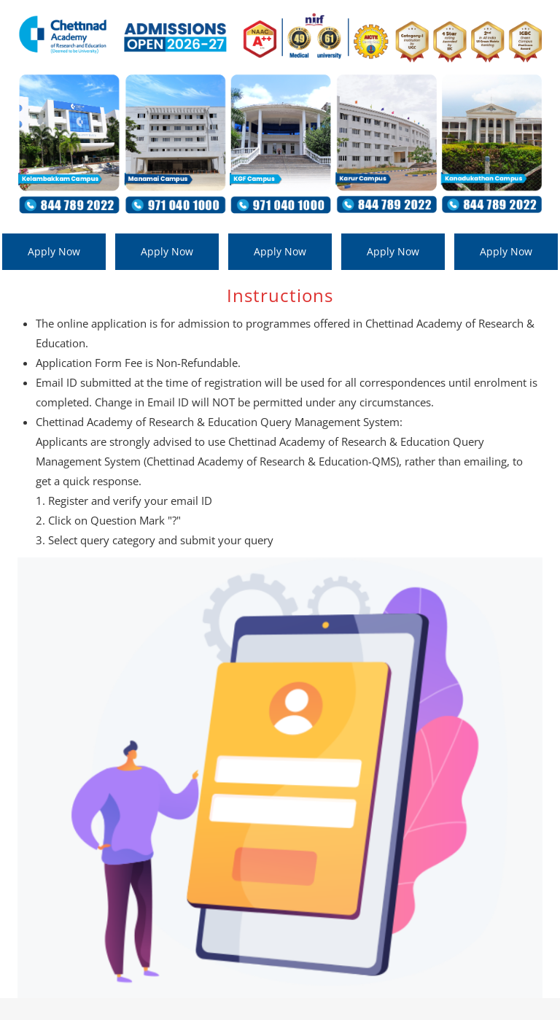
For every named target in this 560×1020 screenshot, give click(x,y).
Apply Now (54, 251)
